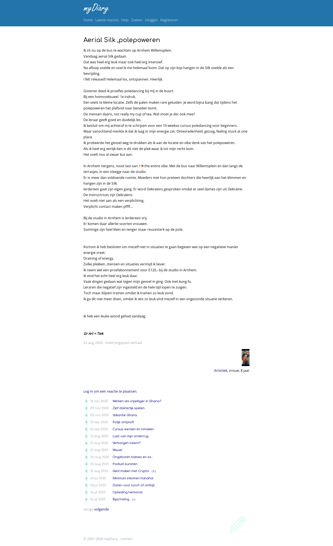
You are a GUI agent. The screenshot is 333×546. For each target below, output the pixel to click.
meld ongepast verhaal (123, 342)
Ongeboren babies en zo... (133, 457)
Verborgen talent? (127, 443)
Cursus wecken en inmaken (133, 429)
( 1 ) (133, 499)
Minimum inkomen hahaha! (133, 478)
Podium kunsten (125, 464)
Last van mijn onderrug (130, 436)
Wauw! (117, 450)
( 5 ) (154, 471)
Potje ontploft (123, 422)
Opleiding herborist (128, 492)
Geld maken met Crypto (131, 471)
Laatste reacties (107, 20)
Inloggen (151, 20)
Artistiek (220, 370)
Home (88, 20)
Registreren (169, 20)
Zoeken (137, 20)
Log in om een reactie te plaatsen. (110, 391)
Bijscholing (121, 499)
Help (125, 20)
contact (126, 538)
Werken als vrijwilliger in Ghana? (137, 401)
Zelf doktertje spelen (129, 408)
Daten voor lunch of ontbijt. (134, 485)
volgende (101, 509)
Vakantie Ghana (125, 415)
